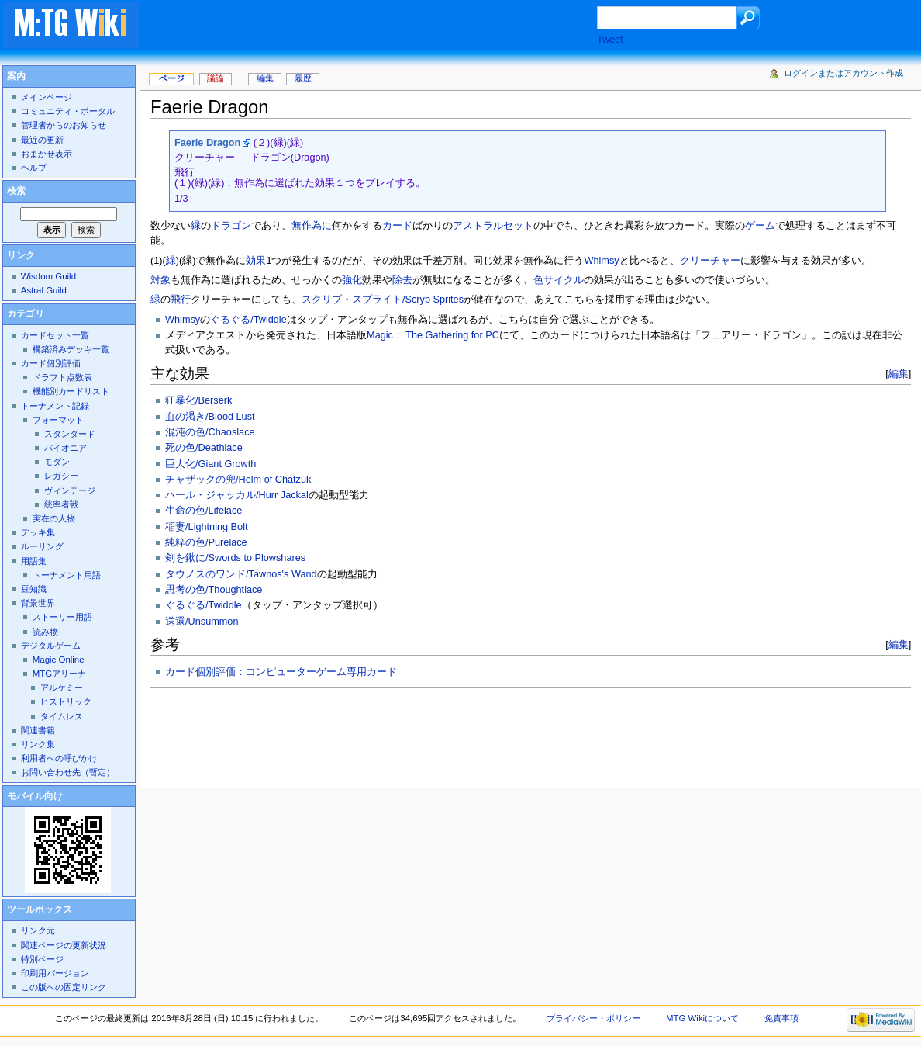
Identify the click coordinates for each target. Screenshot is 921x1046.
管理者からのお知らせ (63, 125)
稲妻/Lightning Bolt (206, 526)
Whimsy (602, 260)
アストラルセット (493, 225)
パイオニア (65, 447)
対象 (160, 280)
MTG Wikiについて (702, 1018)
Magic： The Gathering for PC (433, 335)
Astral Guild (44, 290)
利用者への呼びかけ (59, 758)
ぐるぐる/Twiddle (248, 319)
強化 (352, 280)
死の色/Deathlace (204, 447)
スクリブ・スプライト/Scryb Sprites (383, 299)
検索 (16, 191)
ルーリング (42, 546)
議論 (215, 78)
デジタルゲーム (51, 645)
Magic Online (59, 659)
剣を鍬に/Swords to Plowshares (235, 557)
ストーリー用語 (62, 617)
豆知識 (34, 589)
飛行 (181, 299)
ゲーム (760, 225)
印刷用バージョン (55, 973)
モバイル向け (35, 796)
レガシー (61, 475)
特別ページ (42, 959)
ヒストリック (65, 701)
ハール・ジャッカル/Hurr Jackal (237, 495)
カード (397, 225)
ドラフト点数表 (62, 377)
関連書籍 (38, 730)
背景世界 (38, 603)
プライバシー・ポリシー (593, 1018)
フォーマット (58, 419)
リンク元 (38, 930)
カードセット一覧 (55, 335)
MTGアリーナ (59, 673)
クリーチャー (710, 260)
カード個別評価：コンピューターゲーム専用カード (281, 672)
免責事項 (781, 1018)
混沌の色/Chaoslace (209, 432)
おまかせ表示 (46, 153)
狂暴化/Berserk (198, 400)
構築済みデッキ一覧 (71, 349)
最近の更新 (42, 139)
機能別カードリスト (71, 391)
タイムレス (61, 716)
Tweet (610, 39)
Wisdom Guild (48, 276)
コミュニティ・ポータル (68, 111)
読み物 (45, 631)
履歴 (303, 78)
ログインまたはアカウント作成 (843, 73)
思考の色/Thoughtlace (213, 589)
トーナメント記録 (55, 405)
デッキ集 (38, 532)
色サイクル (558, 280)
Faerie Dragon (207, 142)
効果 (256, 260)
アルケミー (61, 687)
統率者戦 (61, 504)
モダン (57, 461)
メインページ (46, 97)
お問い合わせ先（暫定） (68, 772)
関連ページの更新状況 (63, 945)
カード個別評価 (51, 363)
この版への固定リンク (63, 987)
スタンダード (69, 433)
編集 (898, 373)
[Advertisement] (383, 26)
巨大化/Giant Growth (210, 464)
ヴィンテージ (69, 490)
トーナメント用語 (67, 575)
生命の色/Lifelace (203, 510)
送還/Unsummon (201, 621)
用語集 (34, 561)
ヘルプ (34, 167)
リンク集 (38, 744)
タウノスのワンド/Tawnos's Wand (241, 574)
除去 (402, 280)
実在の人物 (54, 518)
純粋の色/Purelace (206, 542)
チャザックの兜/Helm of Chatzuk (238, 479)
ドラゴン (231, 225)
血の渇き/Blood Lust (209, 416)
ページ (172, 78)
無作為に (311, 225)
